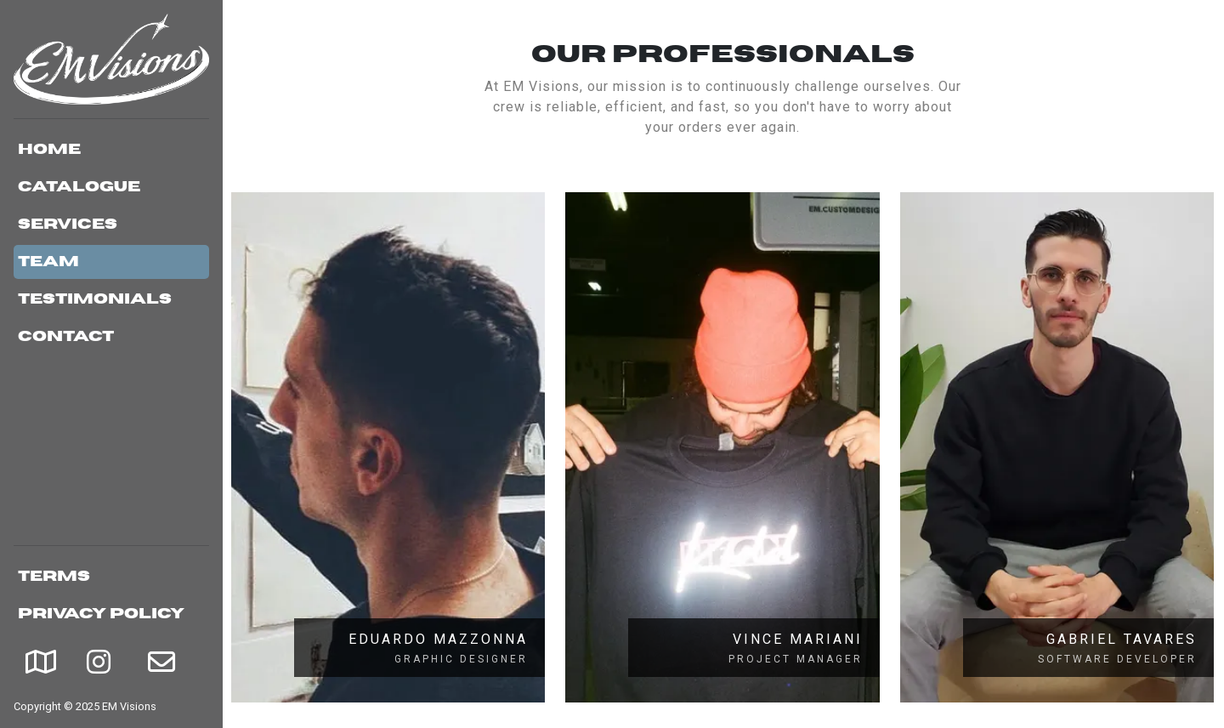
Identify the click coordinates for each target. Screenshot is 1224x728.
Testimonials (95, 299)
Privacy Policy (101, 614)
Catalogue (79, 187)
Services (67, 224)
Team (48, 262)
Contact (66, 337)
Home (49, 149)
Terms (54, 576)
